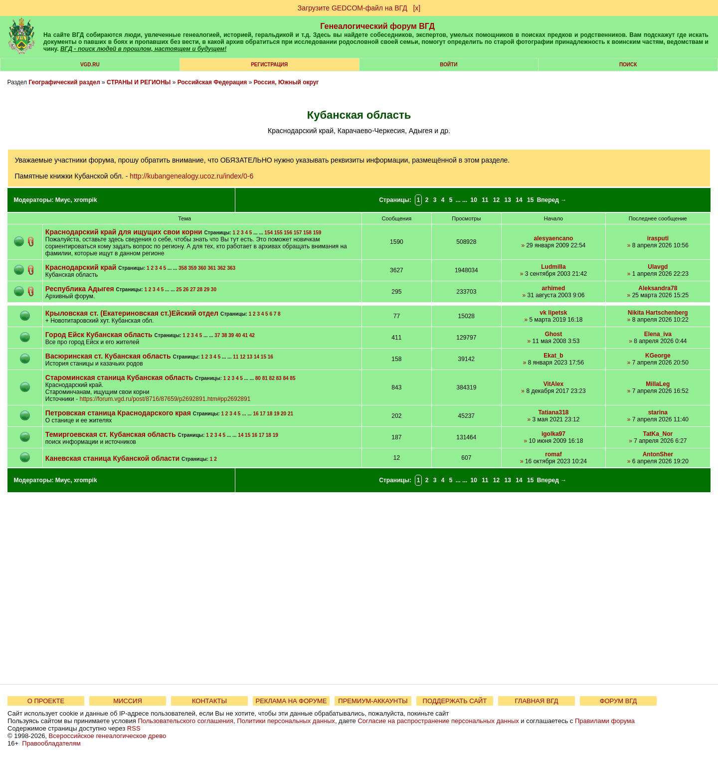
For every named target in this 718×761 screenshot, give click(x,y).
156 (288, 232)
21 (290, 413)
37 (217, 335)
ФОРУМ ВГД (618, 701)
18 (269, 413)
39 (231, 335)
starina (658, 412)
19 (276, 413)
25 (178, 289)
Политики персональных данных (286, 721)
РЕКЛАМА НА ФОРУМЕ (291, 701)
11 (485, 199)
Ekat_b (553, 355)
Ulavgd (658, 266)
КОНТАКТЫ (209, 701)
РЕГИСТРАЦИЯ (269, 64)
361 (211, 268)
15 (530, 199)
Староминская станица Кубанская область (119, 377)
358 (183, 268)
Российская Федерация (212, 82)
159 (317, 232)
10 (473, 199)
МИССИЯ (127, 701)
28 (199, 289)
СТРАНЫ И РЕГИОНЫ (139, 82)
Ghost (553, 334)
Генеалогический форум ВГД (377, 26)
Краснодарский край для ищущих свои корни (123, 232)
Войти (448, 64)
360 (202, 268)
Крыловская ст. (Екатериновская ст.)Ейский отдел (131, 313)
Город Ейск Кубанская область (99, 335)
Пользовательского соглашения (185, 721)
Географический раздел (64, 82)
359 (192, 268)
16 (270, 357)
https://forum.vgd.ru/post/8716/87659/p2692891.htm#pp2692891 (164, 398)
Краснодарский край (81, 267)
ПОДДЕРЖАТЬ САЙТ (455, 701)
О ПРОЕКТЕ (45, 701)
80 (258, 378)
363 (231, 268)
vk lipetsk (553, 312)
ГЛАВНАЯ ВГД (536, 701)
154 (268, 232)
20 (283, 413)
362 (221, 268)
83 (279, 378)
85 (292, 378)
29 (206, 289)
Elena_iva (658, 334)
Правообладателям (51, 743)
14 (519, 199)
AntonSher (658, 454)
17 (262, 413)
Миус (62, 199)
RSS (134, 728)
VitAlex (553, 383)
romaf (553, 454)
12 (496, 199)
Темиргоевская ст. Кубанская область (110, 434)
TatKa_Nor (658, 433)
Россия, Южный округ (286, 82)
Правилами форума (605, 721)
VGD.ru (90, 64)
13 (508, 199)
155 (278, 232)
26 (185, 289)
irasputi (658, 238)
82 (272, 378)
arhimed (553, 288)
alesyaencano (553, 238)
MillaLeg (658, 383)
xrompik (85, 199)
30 (213, 289)
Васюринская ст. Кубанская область (108, 356)
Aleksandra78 (657, 288)
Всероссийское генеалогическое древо (108, 736)
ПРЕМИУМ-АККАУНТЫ (372, 701)
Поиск (628, 64)
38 (224, 335)
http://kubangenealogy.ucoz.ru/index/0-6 (191, 176)
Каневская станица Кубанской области (112, 458)
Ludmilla (553, 266)
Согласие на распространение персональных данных (438, 721)
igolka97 (553, 433)
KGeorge (658, 355)
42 (252, 335)
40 (238, 335)
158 (307, 232)
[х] (416, 8)
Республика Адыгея (79, 289)
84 (285, 378)
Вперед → (552, 199)
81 (265, 378)
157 (298, 232)
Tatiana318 (553, 412)
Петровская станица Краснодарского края (118, 413)
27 (192, 289)
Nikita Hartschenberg (658, 312)
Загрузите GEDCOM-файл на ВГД (352, 8)
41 (245, 335)
